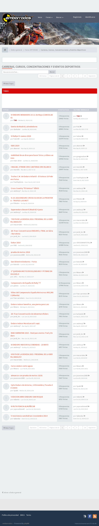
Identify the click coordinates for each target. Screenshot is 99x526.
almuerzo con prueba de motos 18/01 (26, 375)
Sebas (78, 136)
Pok (77, 126)
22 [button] (85, 76)
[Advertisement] (49, 6)
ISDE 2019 (14, 145)
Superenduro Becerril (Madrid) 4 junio (26, 209)
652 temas (43, 76)
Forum (49, 17)
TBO (15, 120)
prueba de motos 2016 (20, 252)
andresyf (17, 191)
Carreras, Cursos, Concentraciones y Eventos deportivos (41, 66)
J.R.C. (16, 277)
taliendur (17, 418)
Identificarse (90, 17)
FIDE (15, 245)
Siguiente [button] (92, 76)
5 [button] (76, 76)
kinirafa (16, 264)
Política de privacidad (10, 515)
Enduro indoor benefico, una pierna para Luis (29, 304)
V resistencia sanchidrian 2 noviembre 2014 (28, 416)
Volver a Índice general (11, 492)
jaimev (16, 286)
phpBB (26, 523)
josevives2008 (19, 255)
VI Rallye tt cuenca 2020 (20, 136)
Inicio (40, 17)
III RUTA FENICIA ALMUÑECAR (22, 406)
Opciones (33, 428)
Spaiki (16, 390)
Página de (54, 76)
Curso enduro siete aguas (21, 366)
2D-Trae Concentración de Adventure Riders (29, 314)
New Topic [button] (8, 83)
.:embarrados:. (7, 523)
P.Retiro (16, 203)
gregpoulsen (81, 156)
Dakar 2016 (15, 242)
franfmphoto (18, 182)
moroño (17, 170)
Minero (79, 272)
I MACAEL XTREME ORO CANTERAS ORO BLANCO (30, 167)
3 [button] (69, 76)
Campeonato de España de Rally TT (25, 283)
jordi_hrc (17, 236)
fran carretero (19, 298)
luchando (79, 314)
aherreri (17, 148)
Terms (28, 515)
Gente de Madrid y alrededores (23, 126)
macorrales (18, 224)
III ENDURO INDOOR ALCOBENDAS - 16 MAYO (29, 344)
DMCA (22, 515)
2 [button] (65, 76)
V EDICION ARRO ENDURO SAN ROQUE (26, 397)
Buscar (59, 17)
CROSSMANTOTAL (83, 242)
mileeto (16, 399)
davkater (17, 129)
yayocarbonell (19, 409)
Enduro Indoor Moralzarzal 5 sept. (25, 323)
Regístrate (77, 17)
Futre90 (16, 139)
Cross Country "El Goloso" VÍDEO (24, 188)
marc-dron (18, 160)
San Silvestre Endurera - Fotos (23, 261)
